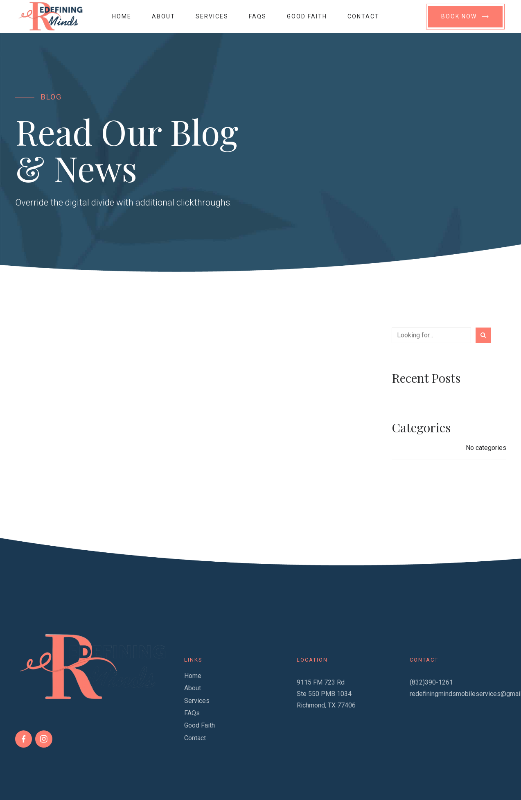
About (163, 16)
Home (121, 16)
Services (212, 16)
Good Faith (307, 16)
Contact (363, 16)
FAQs (257, 16)
